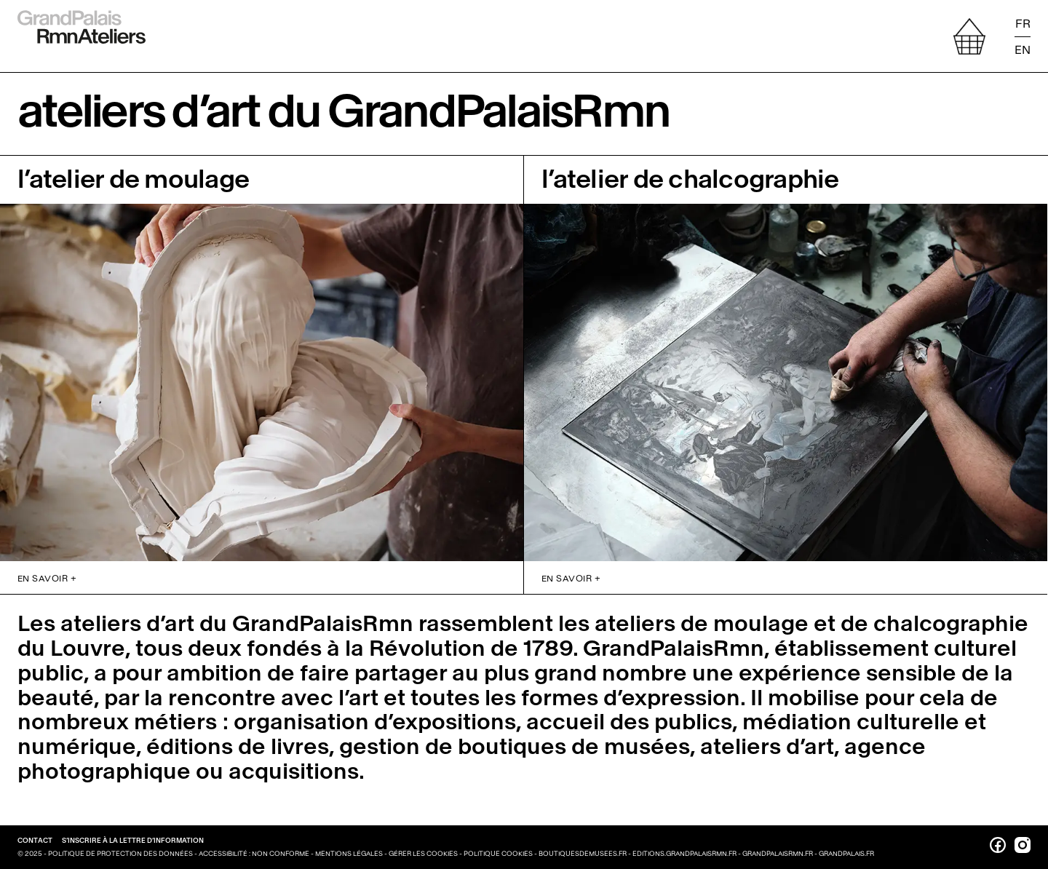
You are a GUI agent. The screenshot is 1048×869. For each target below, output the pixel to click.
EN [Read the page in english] (1023, 49)
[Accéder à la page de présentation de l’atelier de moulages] (261, 359)
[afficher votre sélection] (969, 36)
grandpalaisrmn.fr (777, 853)
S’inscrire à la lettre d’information (133, 840)
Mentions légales (349, 853)
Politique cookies (499, 853)
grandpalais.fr (846, 853)
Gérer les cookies (424, 853)
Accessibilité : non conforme (255, 853)
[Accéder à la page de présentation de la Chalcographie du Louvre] (785, 359)
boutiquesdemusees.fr (583, 853)
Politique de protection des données (121, 853)
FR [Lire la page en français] (1023, 24)
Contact (35, 840)
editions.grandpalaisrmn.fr (684, 853)
